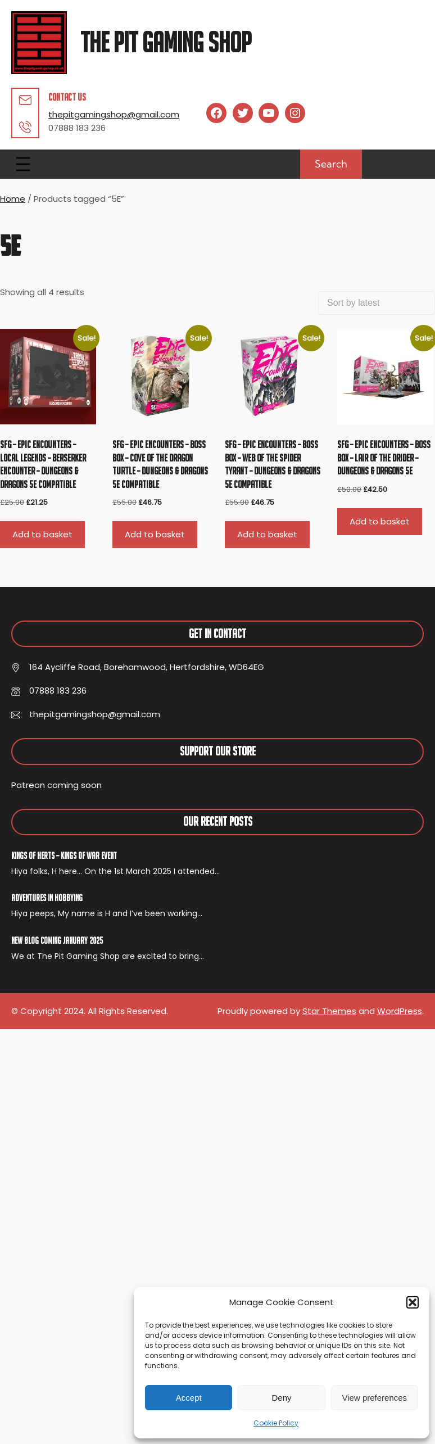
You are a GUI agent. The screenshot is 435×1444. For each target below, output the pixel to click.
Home (12, 199)
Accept (189, 1397)
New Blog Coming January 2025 (57, 940)
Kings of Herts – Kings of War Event (64, 855)
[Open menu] (23, 164)
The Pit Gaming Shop (165, 42)
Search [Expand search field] (331, 163)
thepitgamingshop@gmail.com (113, 114)
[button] (412, 1302)
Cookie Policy (275, 1423)
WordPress (399, 1011)
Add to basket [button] (42, 534)
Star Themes (329, 1011)
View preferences (374, 1397)
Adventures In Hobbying (47, 898)
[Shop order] (376, 303)
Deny (281, 1397)
